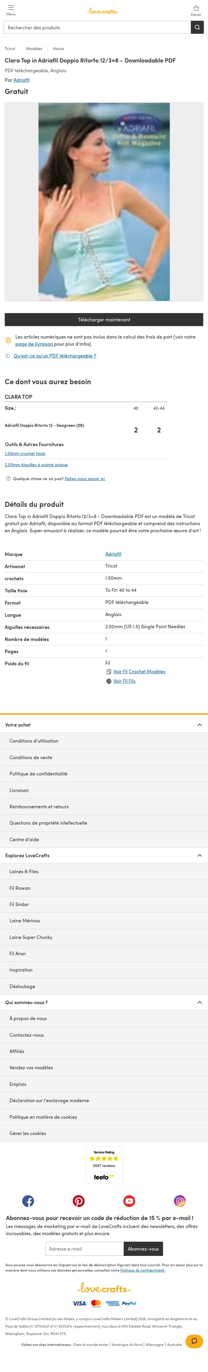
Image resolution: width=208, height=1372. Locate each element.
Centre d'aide (24, 839)
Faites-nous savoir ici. (85, 478)
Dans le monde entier (91, 1344)
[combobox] (97, 27)
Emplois (17, 1084)
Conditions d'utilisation (33, 741)
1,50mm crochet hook (55, 453)
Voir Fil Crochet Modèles (139, 671)
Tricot (11, 48)
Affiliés (16, 1051)
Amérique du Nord (127, 1344)
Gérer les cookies (27, 1133)
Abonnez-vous (143, 1249)
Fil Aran (17, 953)
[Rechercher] (197, 27)
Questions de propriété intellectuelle (48, 823)
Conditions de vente (30, 757)
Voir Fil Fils (125, 681)
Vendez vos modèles (31, 1067)
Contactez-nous (26, 1035)
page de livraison (34, 344)
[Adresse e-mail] (84, 1249)
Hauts (58, 48)
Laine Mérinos (24, 920)
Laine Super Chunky (30, 937)
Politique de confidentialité (38, 773)
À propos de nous (28, 1018)
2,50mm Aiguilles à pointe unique (66, 464)
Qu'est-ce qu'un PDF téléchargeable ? (55, 355)
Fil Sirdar (19, 904)
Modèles (34, 48)
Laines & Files (23, 871)
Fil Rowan (19, 888)
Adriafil (22, 80)
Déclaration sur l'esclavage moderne (49, 1100)
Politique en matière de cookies (43, 1117)
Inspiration (21, 970)
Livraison (19, 790)
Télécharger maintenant (124, 321)
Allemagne (155, 1344)
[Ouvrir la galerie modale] (104, 201)
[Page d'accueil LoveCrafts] (104, 1287)
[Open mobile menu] (11, 11)
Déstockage (22, 986)
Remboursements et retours (39, 806)
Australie (174, 1344)
